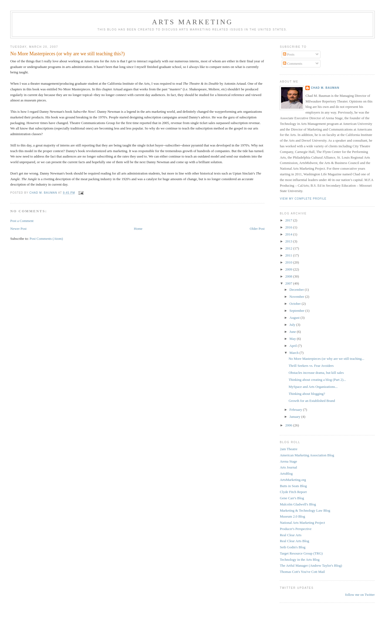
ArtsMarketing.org (293, 480)
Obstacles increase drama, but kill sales (316, 373)
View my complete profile (303, 198)
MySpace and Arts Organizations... (313, 387)
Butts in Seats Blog (293, 486)
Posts (289, 54)
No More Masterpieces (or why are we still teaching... (326, 359)
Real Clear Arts (290, 535)
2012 (289, 248)
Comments (292, 63)
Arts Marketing (192, 22)
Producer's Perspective (296, 529)
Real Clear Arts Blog (294, 541)
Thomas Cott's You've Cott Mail (302, 572)
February (296, 410)
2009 (289, 269)
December (297, 290)
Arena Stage (288, 461)
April (293, 346)
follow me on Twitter (360, 595)
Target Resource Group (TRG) (301, 553)
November (297, 297)
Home (138, 229)
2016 (289, 227)
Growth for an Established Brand (312, 401)
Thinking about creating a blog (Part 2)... (317, 380)
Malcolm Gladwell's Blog (298, 504)
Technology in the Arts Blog (299, 560)
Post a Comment (21, 221)
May (293, 339)
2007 (289, 283)
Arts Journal (288, 467)
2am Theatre (288, 449)
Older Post (257, 229)
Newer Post (18, 229)
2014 (289, 234)
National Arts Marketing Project (302, 523)
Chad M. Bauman (325, 87)
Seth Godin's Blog (292, 547)
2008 (289, 276)
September (297, 311)
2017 (289, 220)
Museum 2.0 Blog (292, 516)
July (292, 325)
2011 (289, 255)
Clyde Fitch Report (293, 492)
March (294, 353)
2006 (289, 425)
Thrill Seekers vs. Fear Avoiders (311, 366)
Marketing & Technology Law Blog (305, 510)
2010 (289, 262)
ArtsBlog (286, 473)
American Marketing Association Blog (307, 455)
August (294, 318)
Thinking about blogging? (307, 394)
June (293, 332)
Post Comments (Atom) (46, 239)
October (295, 304)
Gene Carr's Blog (292, 498)
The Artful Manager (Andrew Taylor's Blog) (311, 565)
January (295, 417)
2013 (289, 241)
